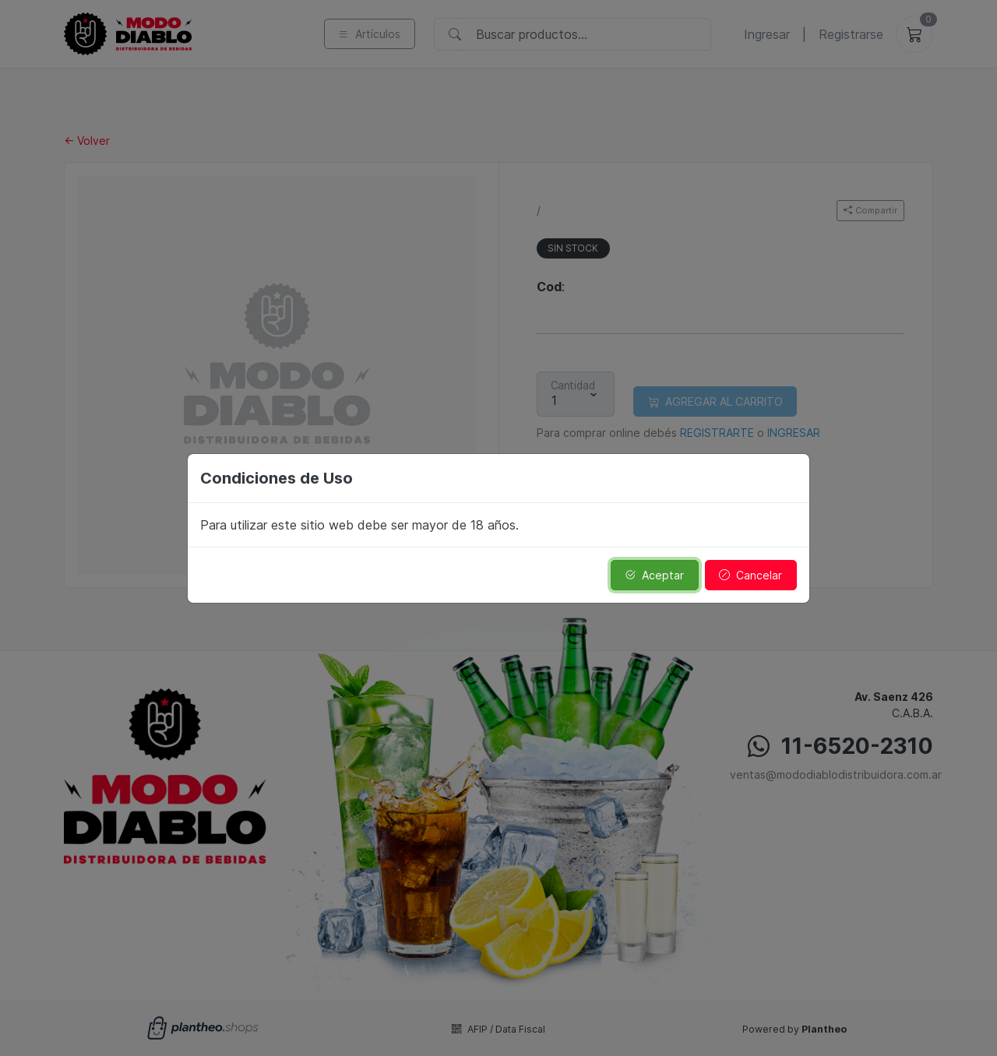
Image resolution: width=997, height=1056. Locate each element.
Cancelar (750, 575)
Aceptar (654, 575)
